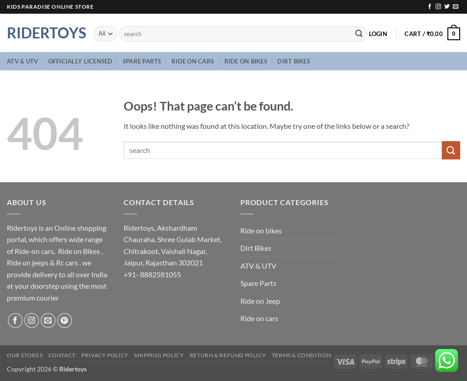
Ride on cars (192, 61)
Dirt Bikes (293, 61)
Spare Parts (142, 61)
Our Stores (24, 355)
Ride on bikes (245, 61)
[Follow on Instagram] (438, 7)
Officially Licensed (80, 61)
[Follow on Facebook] (429, 7)
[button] (378, 34)
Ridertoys (43, 33)
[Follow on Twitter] (447, 7)
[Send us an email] (455, 7)
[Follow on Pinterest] (64, 320)
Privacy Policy (105, 355)
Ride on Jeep (260, 300)
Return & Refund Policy (228, 355)
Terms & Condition (302, 355)
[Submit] (359, 34)
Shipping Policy (159, 355)
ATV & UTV (22, 61)
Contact (62, 355)
